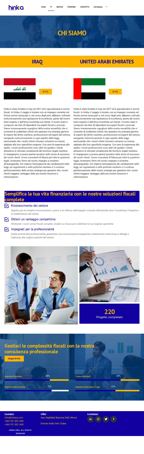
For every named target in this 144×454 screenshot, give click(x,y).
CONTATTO (84, 7)
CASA (43, 7)
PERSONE (71, 7)
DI (51, 7)
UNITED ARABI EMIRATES (107, 61)
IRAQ (37, 61)
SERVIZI (59, 7)
